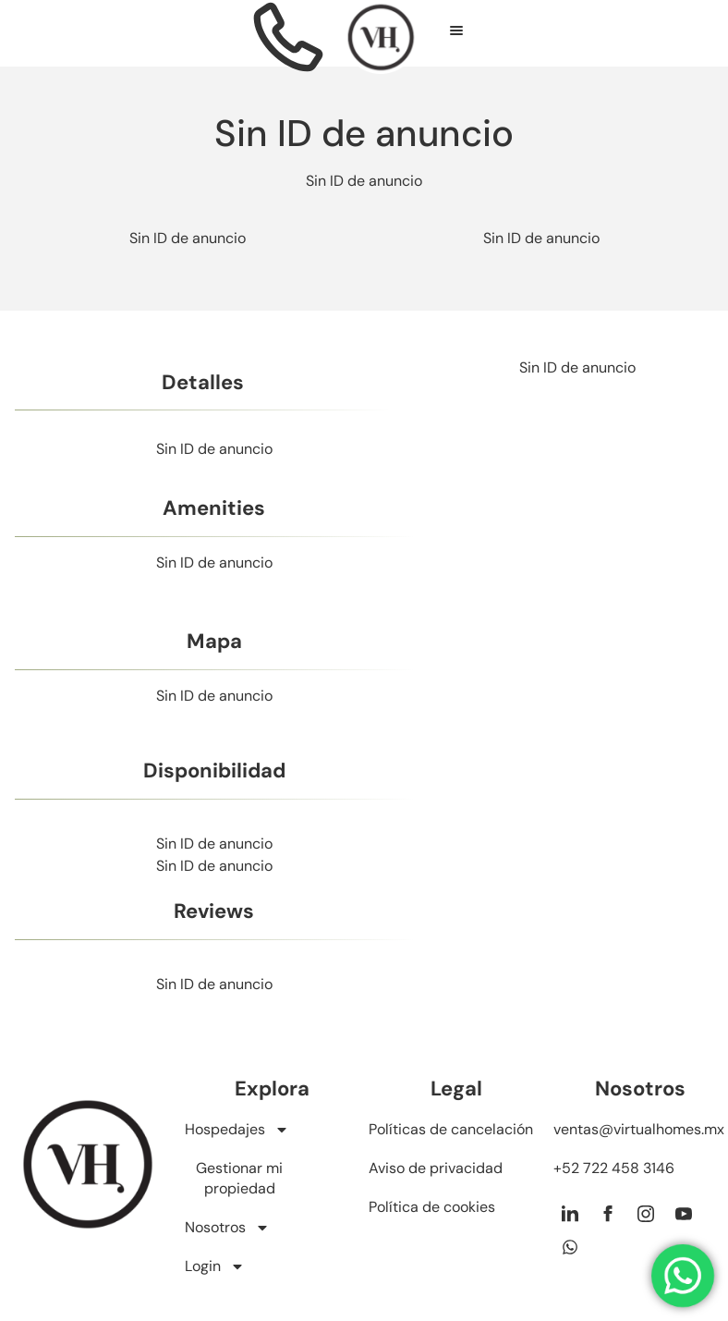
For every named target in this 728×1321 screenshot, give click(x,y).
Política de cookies (432, 1207)
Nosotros (227, 1227)
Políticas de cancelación (451, 1129)
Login (215, 1266)
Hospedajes (237, 1129)
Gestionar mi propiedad (239, 1178)
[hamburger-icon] (457, 33)
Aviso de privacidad (436, 1168)
